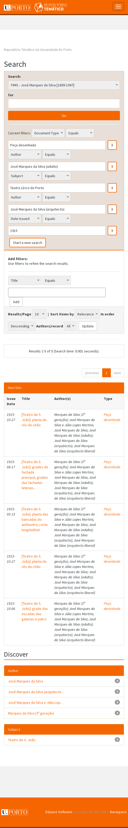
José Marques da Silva (25, 681)
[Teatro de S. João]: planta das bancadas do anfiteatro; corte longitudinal (35, 519)
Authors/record (49, 326)
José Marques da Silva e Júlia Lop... (35, 702)
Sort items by (62, 314)
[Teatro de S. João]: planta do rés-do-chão (34, 419)
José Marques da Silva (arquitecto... (36, 691)
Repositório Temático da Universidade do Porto (38, 49)
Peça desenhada (112, 417)
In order (107, 314)
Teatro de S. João (21, 739)
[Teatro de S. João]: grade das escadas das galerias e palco (35, 611)
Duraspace (118, 811)
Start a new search (27, 242)
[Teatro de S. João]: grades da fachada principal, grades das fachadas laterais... (35, 474)
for (11, 95)
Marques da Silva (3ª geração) (31, 713)
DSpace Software (58, 811)
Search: (14, 76)
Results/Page (19, 314)
